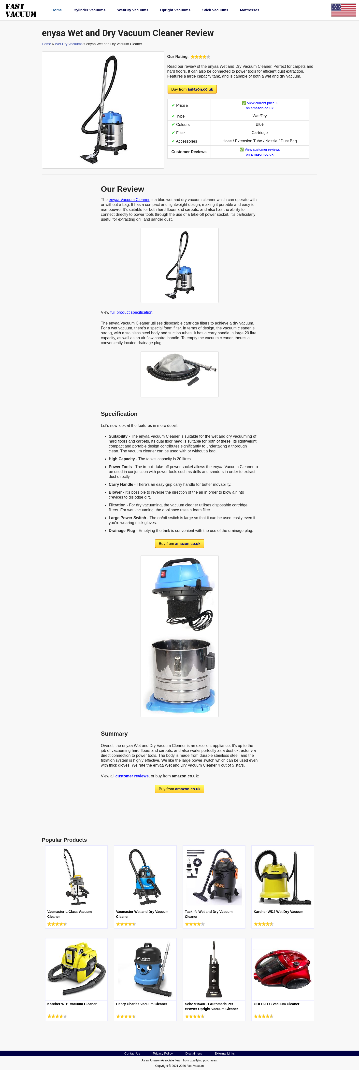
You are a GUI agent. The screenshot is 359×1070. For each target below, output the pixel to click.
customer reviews (132, 776)
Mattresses (249, 10)
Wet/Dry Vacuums (132, 10)
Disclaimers (194, 1053)
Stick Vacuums (215, 10)
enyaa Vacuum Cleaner (129, 200)
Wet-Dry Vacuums (68, 44)
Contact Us (132, 1053)
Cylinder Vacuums (89, 10)
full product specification (131, 312)
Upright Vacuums (175, 10)
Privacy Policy (163, 1053)
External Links (225, 1053)
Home (57, 10)
